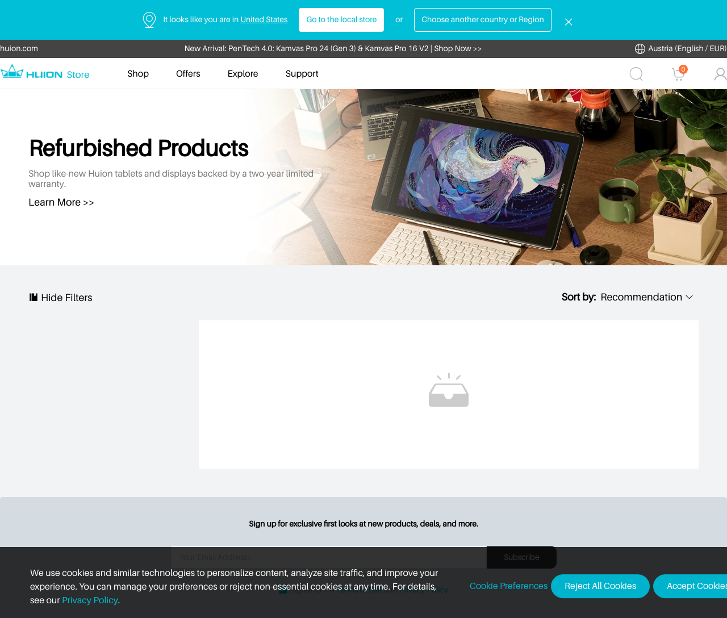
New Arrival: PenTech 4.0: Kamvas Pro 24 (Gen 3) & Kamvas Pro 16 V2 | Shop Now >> (333, 48)
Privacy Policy (65, 600)
